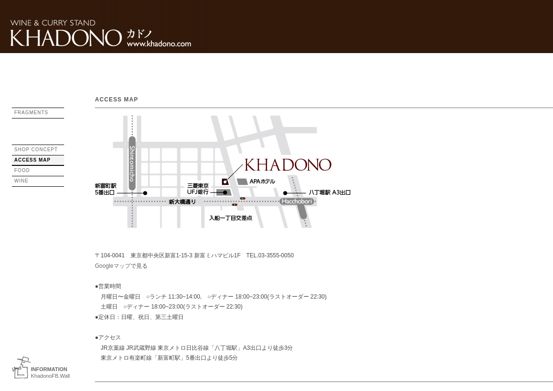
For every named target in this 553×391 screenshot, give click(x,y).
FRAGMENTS (31, 112)
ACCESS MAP (32, 160)
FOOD (22, 170)
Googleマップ (113, 266)
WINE (21, 180)
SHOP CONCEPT (36, 149)
